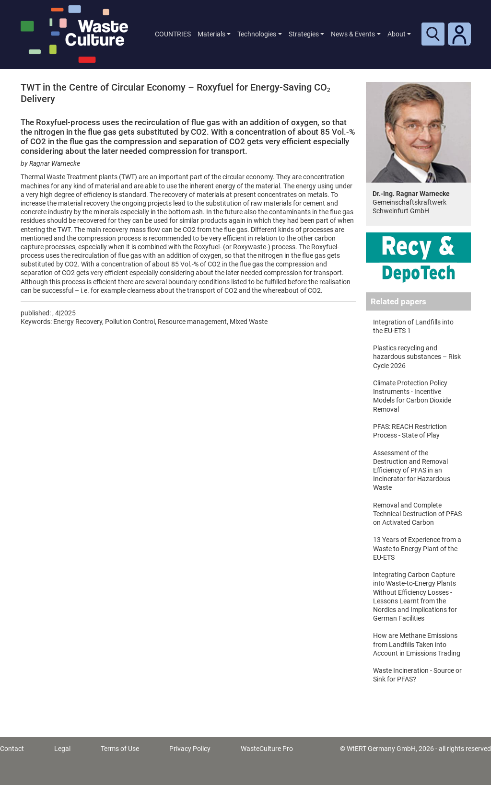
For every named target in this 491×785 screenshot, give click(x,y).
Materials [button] (211, 34)
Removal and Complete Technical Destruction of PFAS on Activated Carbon (417, 513)
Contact (12, 748)
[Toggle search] (433, 34)
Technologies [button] (256, 34)
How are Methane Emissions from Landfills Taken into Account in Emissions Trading (416, 644)
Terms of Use (120, 748)
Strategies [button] (304, 34)
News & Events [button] (353, 34)
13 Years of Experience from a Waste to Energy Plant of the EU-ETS (417, 548)
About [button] (396, 34)
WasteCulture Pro (267, 748)
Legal (62, 748)
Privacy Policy (189, 748)
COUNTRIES (173, 34)
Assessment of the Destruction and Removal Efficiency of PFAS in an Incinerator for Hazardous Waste (411, 470)
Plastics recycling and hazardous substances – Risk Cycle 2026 (417, 356)
